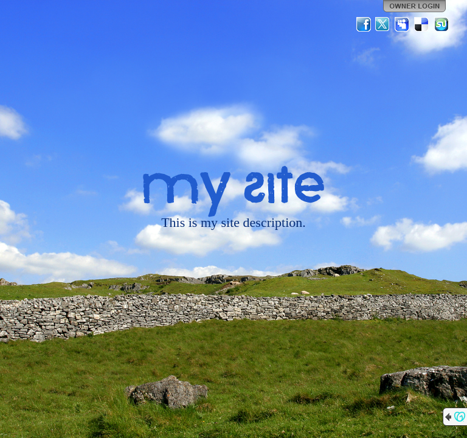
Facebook (363, 24)
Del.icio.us (422, 24)
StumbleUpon (441, 24)
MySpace (402, 24)
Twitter (383, 24)
